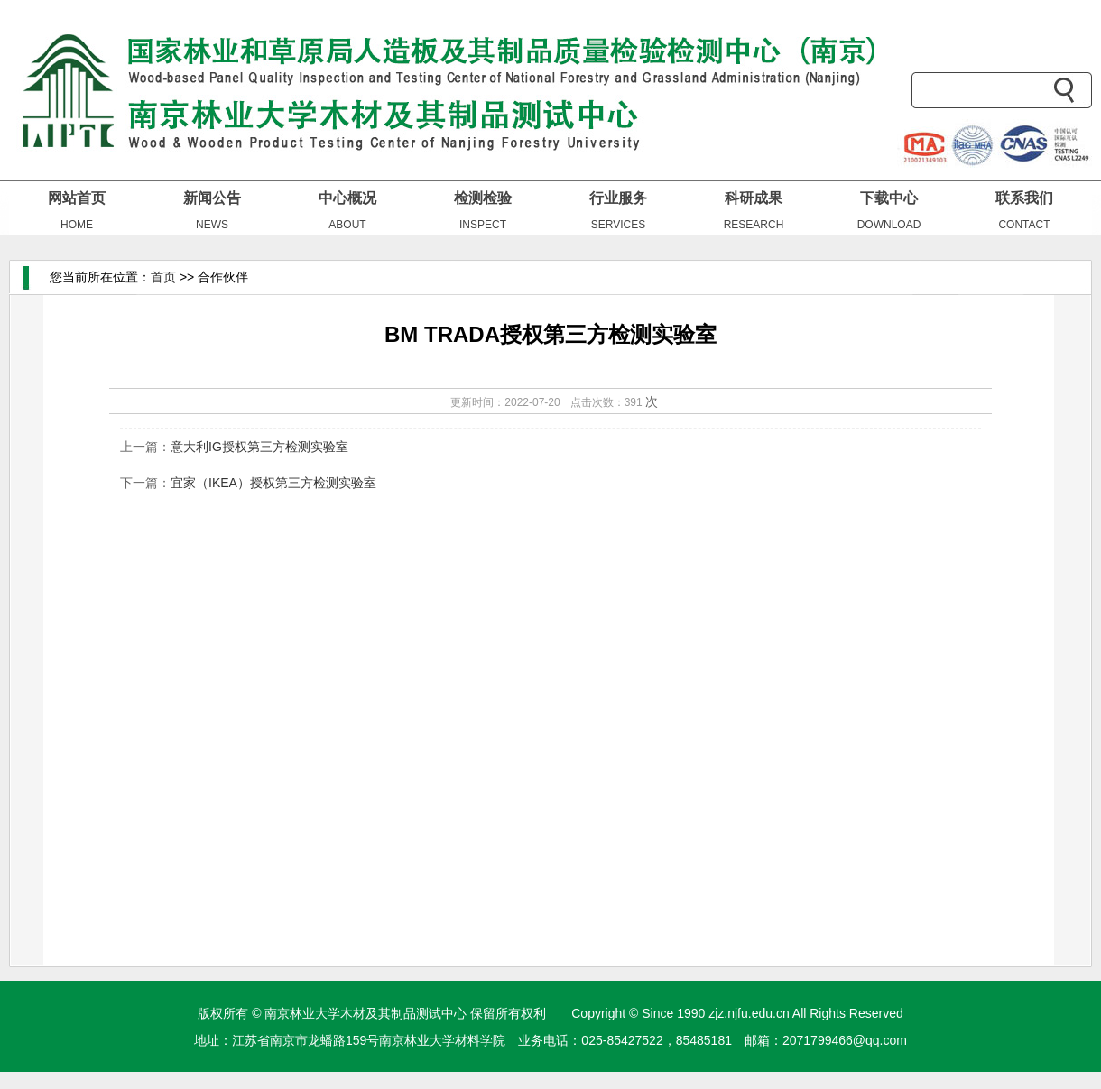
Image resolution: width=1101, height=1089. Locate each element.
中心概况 (347, 198)
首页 (163, 277)
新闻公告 (212, 198)
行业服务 (618, 198)
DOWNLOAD (889, 224)
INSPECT (482, 224)
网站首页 (77, 198)
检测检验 (483, 198)
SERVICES (618, 224)
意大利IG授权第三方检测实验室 (259, 446)
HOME (76, 224)
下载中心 (889, 198)
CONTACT (1024, 224)
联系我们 (1024, 198)
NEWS (212, 224)
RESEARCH (754, 224)
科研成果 (753, 198)
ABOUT (346, 224)
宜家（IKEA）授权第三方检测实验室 (273, 482)
